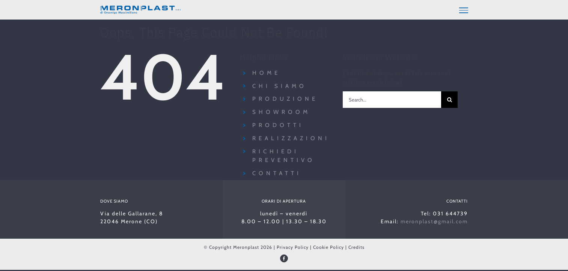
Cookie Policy (328, 247)
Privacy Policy (293, 247)
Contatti (276, 173)
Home (266, 73)
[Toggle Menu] (463, 10)
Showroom (281, 112)
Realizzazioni (291, 138)
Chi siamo (279, 86)
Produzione (285, 98)
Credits (356, 247)
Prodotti (278, 125)
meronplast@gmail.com (434, 221)
